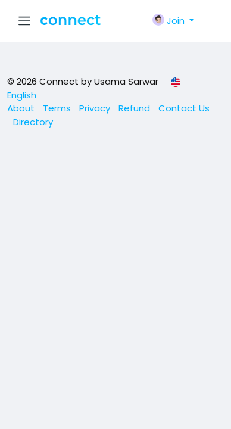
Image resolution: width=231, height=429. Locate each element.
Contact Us (184, 108)
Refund (135, 108)
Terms (58, 108)
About (22, 108)
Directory (33, 122)
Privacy (96, 108)
